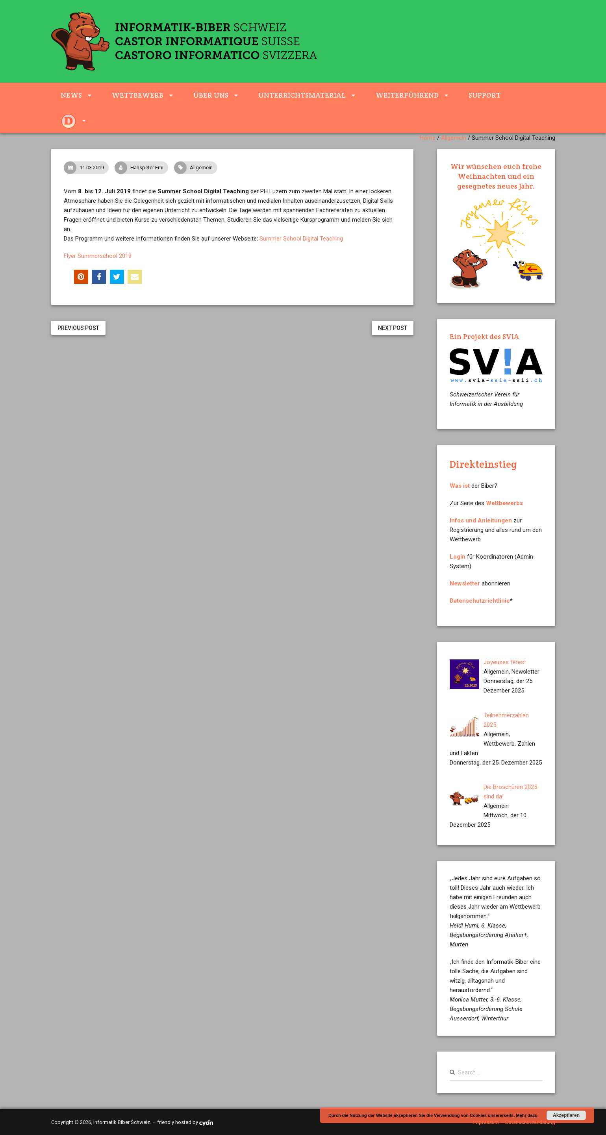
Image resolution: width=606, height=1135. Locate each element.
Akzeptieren (566, 1115)
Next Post (392, 328)
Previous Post (78, 328)
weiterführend (407, 95)
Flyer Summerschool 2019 (98, 255)
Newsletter (465, 583)
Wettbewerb (137, 95)
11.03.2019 (86, 167)
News (71, 95)
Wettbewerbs (504, 503)
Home (428, 137)
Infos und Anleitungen (481, 520)
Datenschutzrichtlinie (480, 600)
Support (485, 95)
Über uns (210, 95)
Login (457, 556)
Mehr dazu (526, 1115)
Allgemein (453, 137)
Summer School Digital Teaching (301, 238)
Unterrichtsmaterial (302, 95)
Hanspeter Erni (141, 167)
